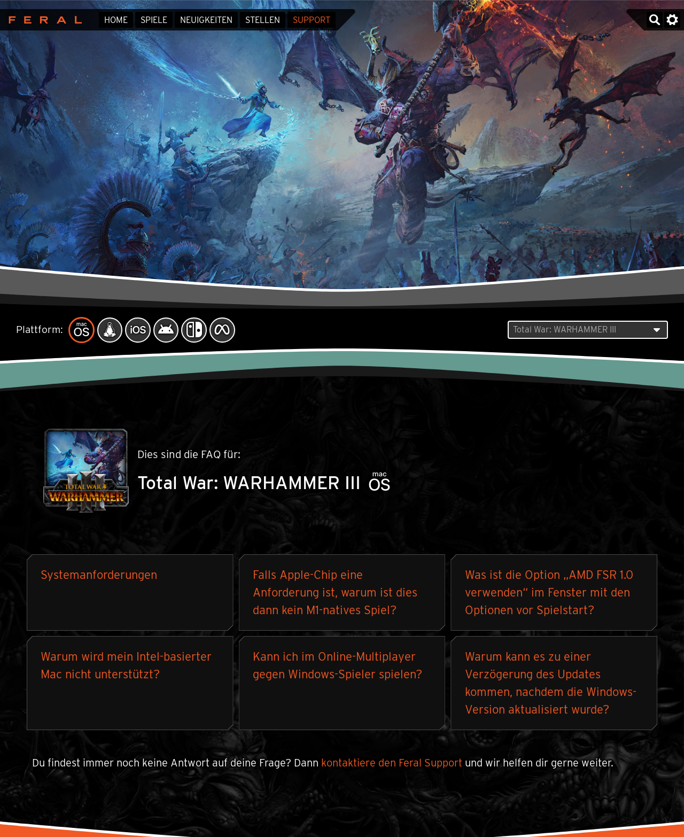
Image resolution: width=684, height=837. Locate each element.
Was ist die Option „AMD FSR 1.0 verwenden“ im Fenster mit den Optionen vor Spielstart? (549, 592)
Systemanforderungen (99, 575)
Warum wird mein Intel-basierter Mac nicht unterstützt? (126, 665)
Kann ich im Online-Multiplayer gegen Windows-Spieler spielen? (337, 665)
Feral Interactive (42, 20)
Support (311, 20)
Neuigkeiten (206, 20)
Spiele (154, 20)
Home (116, 20)
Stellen (262, 20)
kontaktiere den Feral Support (391, 763)
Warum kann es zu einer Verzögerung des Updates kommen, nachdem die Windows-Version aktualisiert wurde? (550, 683)
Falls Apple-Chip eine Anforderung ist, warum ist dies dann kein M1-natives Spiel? (335, 592)
